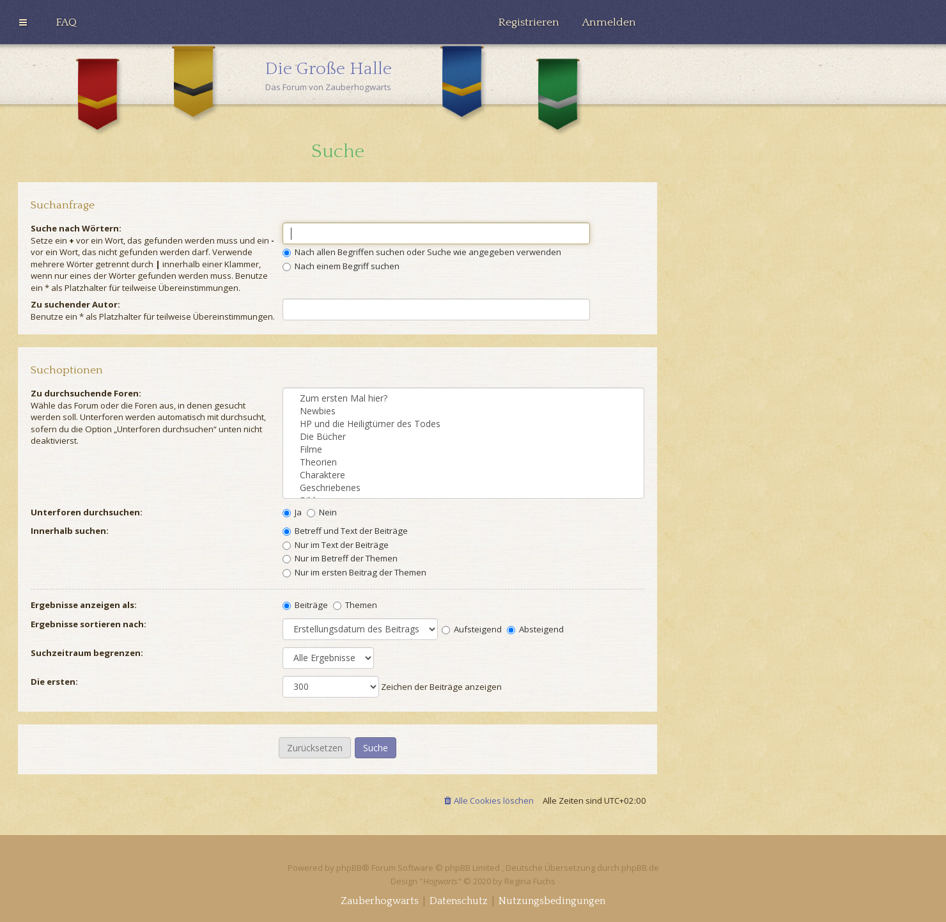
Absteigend (535, 629)
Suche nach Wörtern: (76, 228)
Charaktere (463, 475)
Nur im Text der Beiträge (336, 545)
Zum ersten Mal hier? (463, 398)
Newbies (463, 411)
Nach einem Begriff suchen (341, 266)
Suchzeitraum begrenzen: (87, 653)
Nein (322, 512)
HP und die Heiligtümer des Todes (463, 424)
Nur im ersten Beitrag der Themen (354, 572)
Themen (355, 605)
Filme (463, 449)
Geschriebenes (463, 487)
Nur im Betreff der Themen (340, 558)
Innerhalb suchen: (70, 530)
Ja (292, 512)
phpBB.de (640, 867)
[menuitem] (66, 22)
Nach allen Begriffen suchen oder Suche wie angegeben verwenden (422, 252)
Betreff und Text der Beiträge (345, 530)
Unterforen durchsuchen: (87, 512)
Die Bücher (463, 436)
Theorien (463, 462)
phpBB (349, 867)
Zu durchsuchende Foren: (86, 393)
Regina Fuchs (529, 881)
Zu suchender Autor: (75, 304)
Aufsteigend (472, 629)
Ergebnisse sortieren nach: (88, 624)
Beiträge (305, 605)
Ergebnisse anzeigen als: (84, 605)
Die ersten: (54, 681)
